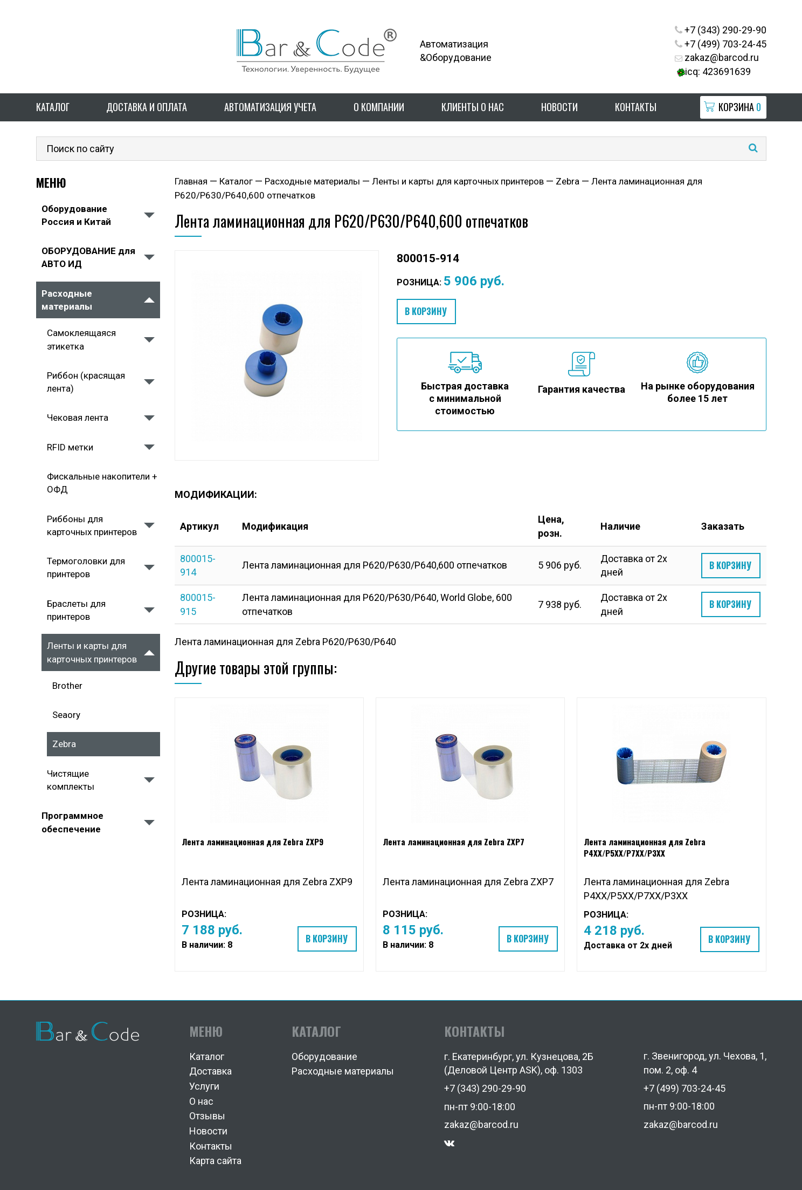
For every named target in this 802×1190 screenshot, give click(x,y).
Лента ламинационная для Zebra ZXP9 (252, 841)
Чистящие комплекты (70, 780)
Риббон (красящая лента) (86, 382)
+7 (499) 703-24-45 (720, 44)
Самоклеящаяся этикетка (81, 339)
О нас (201, 1101)
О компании (379, 107)
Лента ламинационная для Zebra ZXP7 (453, 841)
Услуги (204, 1086)
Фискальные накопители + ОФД (102, 483)
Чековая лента (77, 417)
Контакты (635, 107)
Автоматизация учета (270, 107)
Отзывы (207, 1115)
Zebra (64, 743)
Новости (559, 107)
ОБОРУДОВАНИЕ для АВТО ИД (88, 257)
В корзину (426, 311)
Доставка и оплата (146, 107)
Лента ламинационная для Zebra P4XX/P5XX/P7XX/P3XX (645, 847)
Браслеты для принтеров (76, 610)
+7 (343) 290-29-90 (720, 30)
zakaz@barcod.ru (717, 57)
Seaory (66, 714)
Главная (191, 181)
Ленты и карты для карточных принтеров (92, 652)
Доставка (210, 1071)
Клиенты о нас (472, 107)
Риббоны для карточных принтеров (92, 525)
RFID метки (70, 447)
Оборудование (324, 1056)
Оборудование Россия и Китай (76, 215)
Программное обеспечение (72, 822)
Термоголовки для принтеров (86, 567)
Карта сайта (215, 1160)
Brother (67, 685)
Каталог (53, 107)
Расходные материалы (67, 300)
